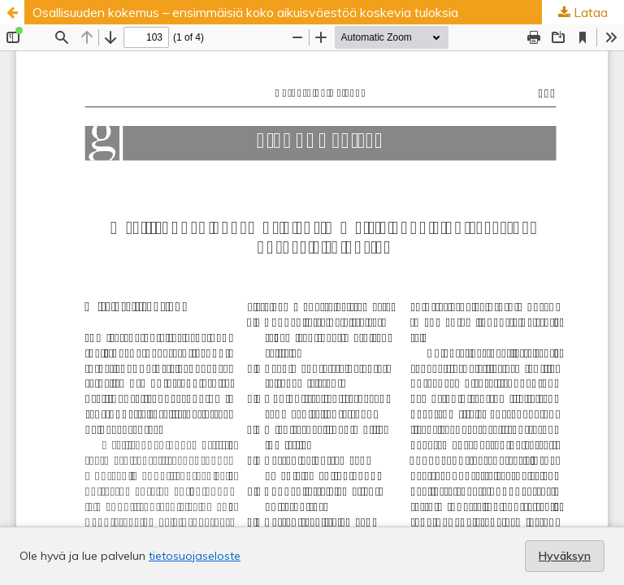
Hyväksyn (565, 555)
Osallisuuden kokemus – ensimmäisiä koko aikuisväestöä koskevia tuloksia (245, 12)
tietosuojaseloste (194, 555)
